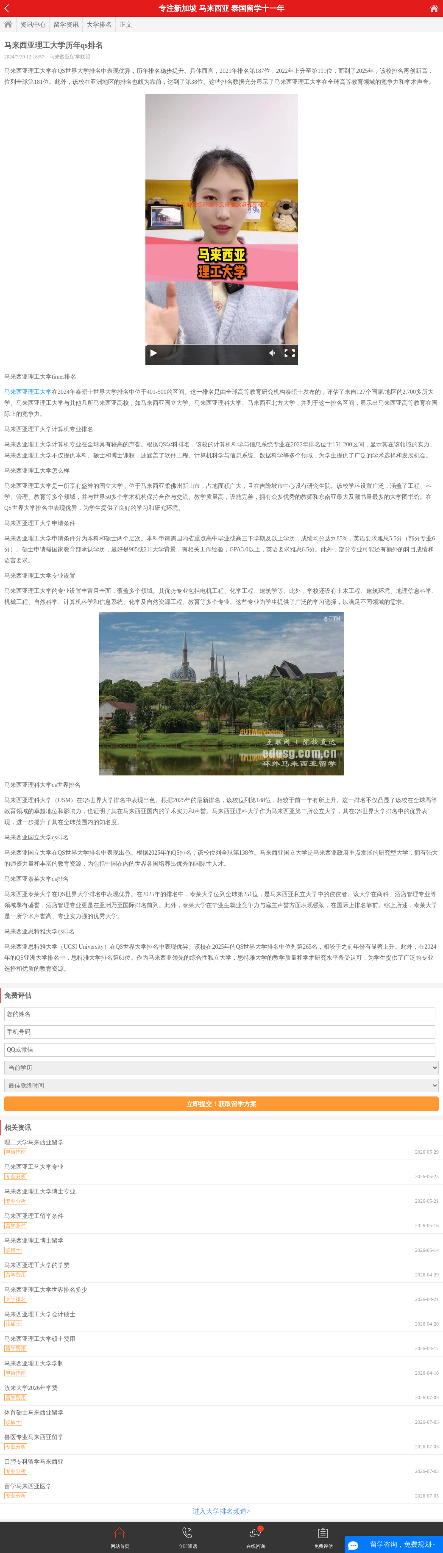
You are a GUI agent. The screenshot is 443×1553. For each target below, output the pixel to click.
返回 (6, 8)
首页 (434, 8)
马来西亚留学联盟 (70, 57)
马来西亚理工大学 (28, 392)
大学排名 (99, 24)
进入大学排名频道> (221, 1511)
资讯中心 (33, 24)
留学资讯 (66, 24)
